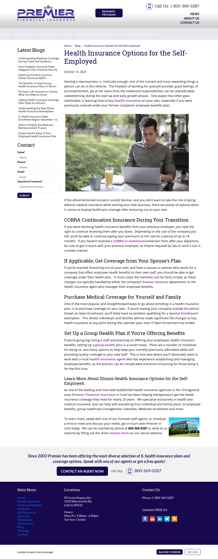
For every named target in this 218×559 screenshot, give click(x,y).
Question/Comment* (30, 181)
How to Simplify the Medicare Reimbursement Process (35, 126)
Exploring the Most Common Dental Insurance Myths (35, 76)
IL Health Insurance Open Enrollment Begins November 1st (37, 118)
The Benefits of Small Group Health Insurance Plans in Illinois (37, 85)
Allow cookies (170, 552)
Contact (22, 534)
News (194, 14)
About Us (191, 18)
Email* (21, 171)
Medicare (65, 34)
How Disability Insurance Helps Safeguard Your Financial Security (37, 68)
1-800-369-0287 (184, 6)
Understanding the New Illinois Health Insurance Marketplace (36, 109)
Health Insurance (24, 34)
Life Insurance (84, 34)
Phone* (21, 162)
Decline (192, 552)
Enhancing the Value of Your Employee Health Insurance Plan (37, 134)
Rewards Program (109, 13)
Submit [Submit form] (24, 195)
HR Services (25, 523)
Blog (131, 34)
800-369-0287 (148, 470)
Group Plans (48, 34)
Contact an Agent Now (82, 471)
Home (6, 34)
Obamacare (105, 34)
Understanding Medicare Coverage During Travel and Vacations (38, 60)
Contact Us (189, 22)
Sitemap (22, 531)
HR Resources (147, 34)
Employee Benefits (29, 505)
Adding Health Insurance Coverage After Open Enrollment (38, 101)
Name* (21, 152)
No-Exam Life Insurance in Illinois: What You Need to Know (38, 93)
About (120, 34)
